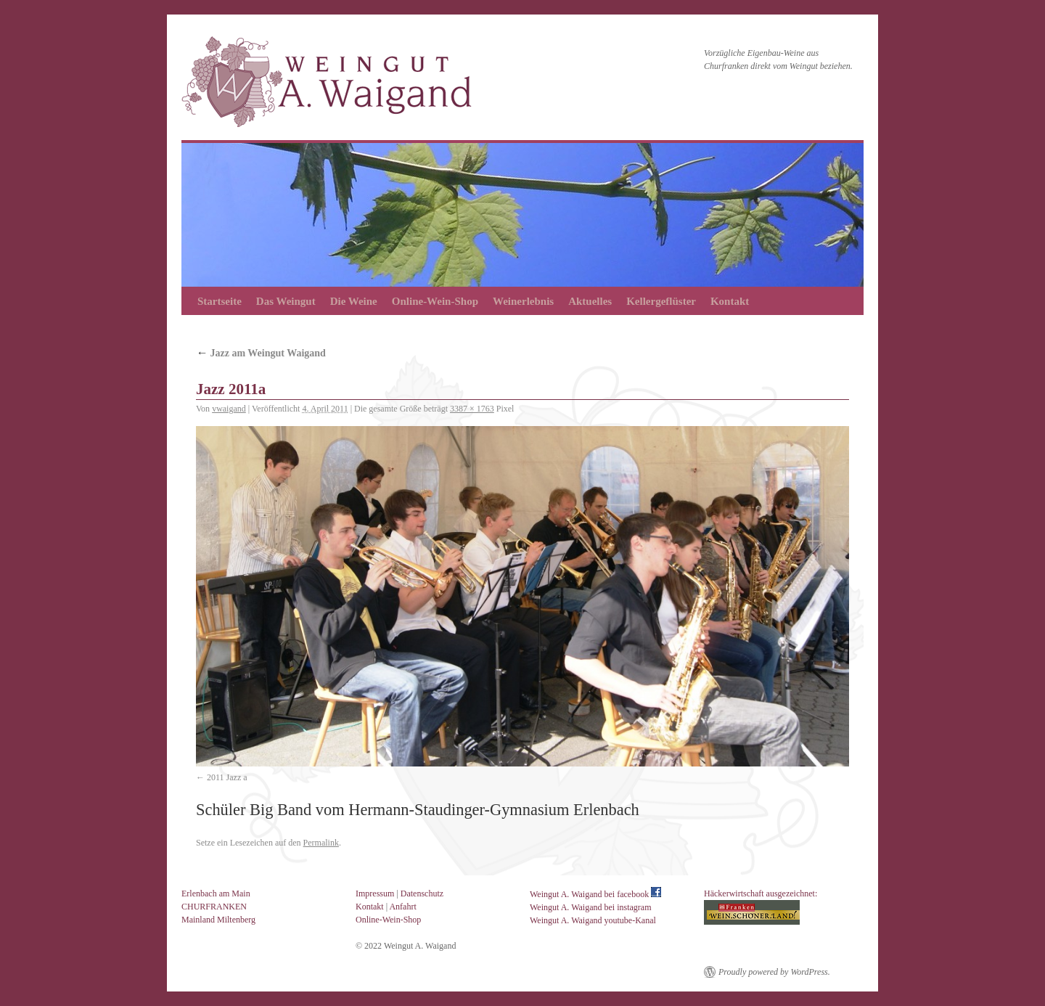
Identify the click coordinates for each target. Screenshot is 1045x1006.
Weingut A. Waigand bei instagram (590, 907)
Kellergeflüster (661, 301)
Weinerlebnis (523, 301)
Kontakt (729, 301)
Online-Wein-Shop (435, 301)
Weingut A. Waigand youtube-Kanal (593, 920)
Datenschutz (422, 893)
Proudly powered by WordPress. (774, 972)
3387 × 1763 (472, 409)
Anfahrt (402, 906)
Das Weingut (286, 301)
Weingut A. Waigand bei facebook (595, 894)
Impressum (375, 893)
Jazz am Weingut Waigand (261, 353)
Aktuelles (590, 301)
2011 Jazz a (227, 777)
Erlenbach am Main (215, 893)
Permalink (321, 843)
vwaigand (229, 409)
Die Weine (353, 301)
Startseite (219, 301)
